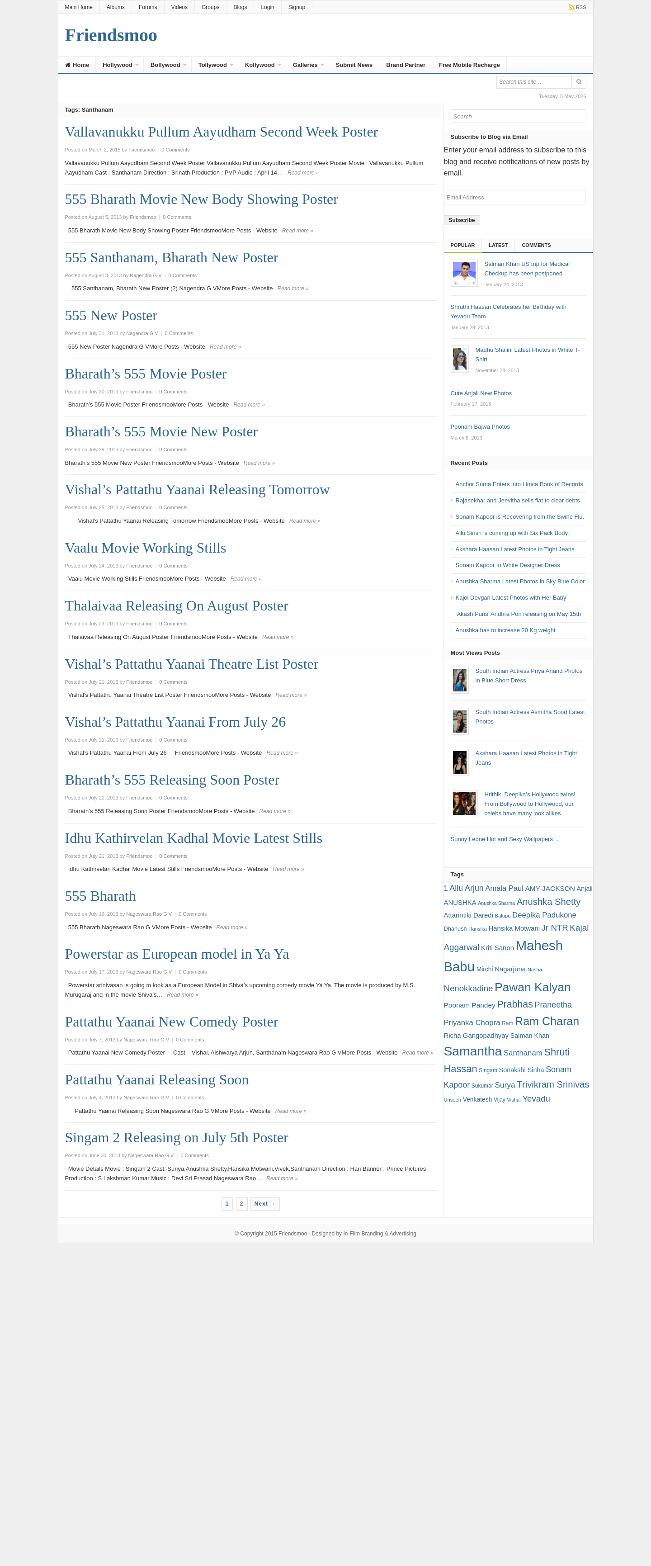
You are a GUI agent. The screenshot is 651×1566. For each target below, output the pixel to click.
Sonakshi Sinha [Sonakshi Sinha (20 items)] (521, 1070)
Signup (296, 7)
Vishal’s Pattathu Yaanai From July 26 (175, 722)
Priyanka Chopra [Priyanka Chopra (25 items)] (472, 1022)
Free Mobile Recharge (469, 65)
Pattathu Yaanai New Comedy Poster (171, 1021)
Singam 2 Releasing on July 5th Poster (176, 1137)
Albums (116, 7)
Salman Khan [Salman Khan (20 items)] (529, 1035)
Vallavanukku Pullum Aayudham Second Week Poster (221, 131)
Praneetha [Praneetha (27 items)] (552, 1004)
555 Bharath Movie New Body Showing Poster (201, 199)
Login (267, 7)
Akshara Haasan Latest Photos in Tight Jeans (515, 549)
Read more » (303, 173)
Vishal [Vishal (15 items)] (513, 1099)
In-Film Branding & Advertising (379, 1233)
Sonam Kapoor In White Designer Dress (508, 565)
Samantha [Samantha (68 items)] (473, 1051)
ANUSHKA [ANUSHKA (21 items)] (460, 902)
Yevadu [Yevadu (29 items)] (536, 1098)
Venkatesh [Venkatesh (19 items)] (477, 1099)
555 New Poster (111, 315)
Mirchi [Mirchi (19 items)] (484, 969)
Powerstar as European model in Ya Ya (177, 954)
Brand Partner (405, 65)
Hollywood (117, 65)
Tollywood (212, 65)
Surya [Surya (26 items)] (505, 1084)
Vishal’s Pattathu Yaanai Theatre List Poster (192, 664)
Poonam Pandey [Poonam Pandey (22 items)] (469, 1005)
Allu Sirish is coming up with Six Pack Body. (512, 533)
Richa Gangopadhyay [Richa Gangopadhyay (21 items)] (476, 1035)
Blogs (240, 7)
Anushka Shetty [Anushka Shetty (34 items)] (549, 902)
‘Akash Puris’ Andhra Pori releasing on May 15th (518, 613)
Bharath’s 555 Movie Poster (146, 373)
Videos (179, 7)
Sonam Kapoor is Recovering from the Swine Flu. (520, 516)
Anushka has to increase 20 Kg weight (506, 630)
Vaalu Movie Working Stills (145, 547)
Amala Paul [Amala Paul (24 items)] (504, 888)
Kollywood (260, 65)
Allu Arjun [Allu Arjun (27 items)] (466, 888)
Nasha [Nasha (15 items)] (535, 969)
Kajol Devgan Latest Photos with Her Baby (511, 597)
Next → (265, 1204)
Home (77, 65)
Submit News (354, 65)
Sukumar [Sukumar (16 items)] (482, 1086)
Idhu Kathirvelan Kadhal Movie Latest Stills (194, 838)
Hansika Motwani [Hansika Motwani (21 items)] (514, 928)
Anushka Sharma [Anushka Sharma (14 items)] (496, 903)
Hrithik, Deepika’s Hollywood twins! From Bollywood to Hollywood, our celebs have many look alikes (530, 804)
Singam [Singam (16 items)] (488, 1070)
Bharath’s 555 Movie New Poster (161, 431)
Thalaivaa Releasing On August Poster (176, 605)
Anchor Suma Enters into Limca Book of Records (520, 484)
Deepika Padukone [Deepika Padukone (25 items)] (544, 915)
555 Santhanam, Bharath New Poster (171, 257)
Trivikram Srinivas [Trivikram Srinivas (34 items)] (553, 1084)
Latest (498, 245)
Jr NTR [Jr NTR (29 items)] (555, 927)
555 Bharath (100, 896)
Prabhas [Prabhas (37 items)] (515, 1004)
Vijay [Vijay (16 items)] (499, 1100)
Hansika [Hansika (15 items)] (477, 929)
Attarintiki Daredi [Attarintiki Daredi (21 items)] (468, 915)
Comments (536, 245)
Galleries (305, 65)
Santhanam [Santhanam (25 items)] (523, 1053)
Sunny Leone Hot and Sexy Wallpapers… (505, 839)
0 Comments (175, 149)
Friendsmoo (292, 1233)
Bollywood (165, 65)
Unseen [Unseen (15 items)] (453, 1099)
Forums (148, 7)
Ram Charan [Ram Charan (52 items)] (547, 1021)
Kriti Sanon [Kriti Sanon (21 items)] (497, 947)
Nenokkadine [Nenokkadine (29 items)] (468, 988)
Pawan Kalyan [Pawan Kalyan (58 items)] (533, 987)
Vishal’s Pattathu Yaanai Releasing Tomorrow (197, 489)
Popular (463, 245)
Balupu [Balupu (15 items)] (503, 915)
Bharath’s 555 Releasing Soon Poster (172, 779)
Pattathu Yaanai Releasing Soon (157, 1079)
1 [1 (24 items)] (446, 888)
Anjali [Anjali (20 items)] (585, 888)
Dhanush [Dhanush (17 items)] (455, 928)
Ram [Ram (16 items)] (507, 1023)
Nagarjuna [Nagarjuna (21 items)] (510, 969)
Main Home (79, 7)
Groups (210, 7)
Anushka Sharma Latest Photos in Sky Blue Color (520, 581)
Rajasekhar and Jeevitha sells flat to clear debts (518, 500)
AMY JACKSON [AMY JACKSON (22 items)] (550, 888)
